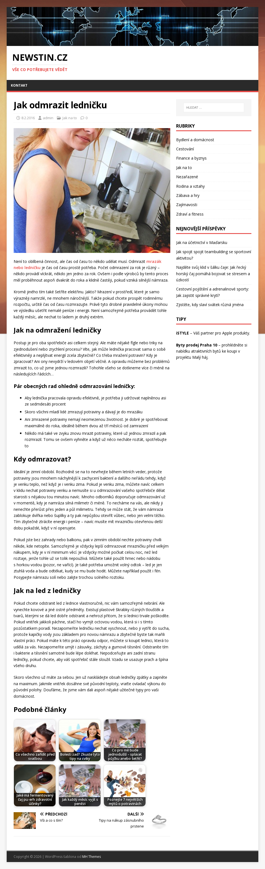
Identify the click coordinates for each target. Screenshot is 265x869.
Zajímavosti (186, 204)
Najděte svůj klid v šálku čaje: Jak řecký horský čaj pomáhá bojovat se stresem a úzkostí (213, 273)
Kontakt (19, 85)
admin (48, 117)
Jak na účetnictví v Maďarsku (201, 242)
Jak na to (69, 117)
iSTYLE (182, 333)
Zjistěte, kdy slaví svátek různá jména (210, 304)
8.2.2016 (28, 117)
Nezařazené (187, 176)
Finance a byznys (191, 158)
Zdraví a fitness (190, 214)
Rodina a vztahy (190, 186)
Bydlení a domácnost (195, 139)
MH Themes (91, 856)
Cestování (185, 149)
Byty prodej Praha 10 (196, 345)
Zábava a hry (187, 195)
